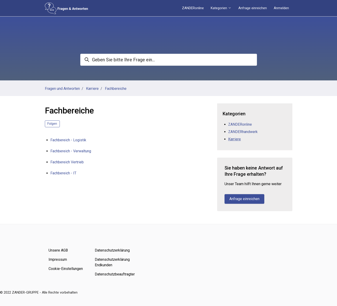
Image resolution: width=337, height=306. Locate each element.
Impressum (58, 259)
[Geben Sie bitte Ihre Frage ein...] (168, 60)
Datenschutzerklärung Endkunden (112, 262)
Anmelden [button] (281, 8)
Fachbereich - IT (63, 173)
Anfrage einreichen (252, 8)
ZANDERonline (193, 8)
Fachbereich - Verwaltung (70, 151)
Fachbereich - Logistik (68, 140)
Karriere (92, 88)
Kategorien (221, 8)
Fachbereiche (116, 88)
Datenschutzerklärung (112, 250)
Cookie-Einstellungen (66, 268)
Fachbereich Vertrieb (67, 162)
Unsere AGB (58, 250)
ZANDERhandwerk (243, 132)
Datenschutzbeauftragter (114, 274)
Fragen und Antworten (62, 88)
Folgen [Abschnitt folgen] (52, 123)
